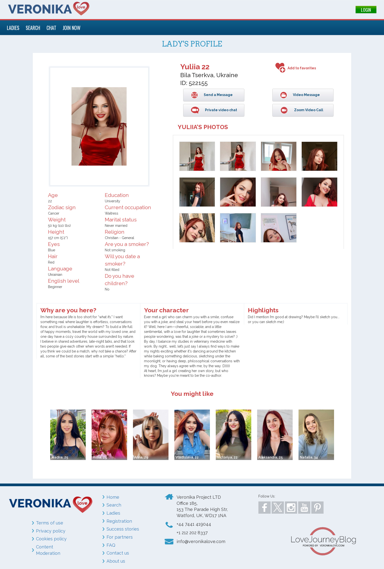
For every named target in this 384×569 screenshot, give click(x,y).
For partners (120, 537)
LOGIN (366, 10)
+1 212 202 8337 (192, 532)
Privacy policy (50, 530)
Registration (119, 521)
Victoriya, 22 (227, 457)
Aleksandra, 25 (270, 457)
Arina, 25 (100, 457)
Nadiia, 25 (59, 457)
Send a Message (218, 95)
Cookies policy (51, 538)
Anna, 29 (141, 457)
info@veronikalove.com (201, 541)
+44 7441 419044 (194, 524)
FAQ (111, 545)
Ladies (113, 513)
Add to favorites (302, 68)
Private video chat (220, 110)
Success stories (123, 529)
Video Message (306, 95)
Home (113, 497)
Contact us (118, 553)
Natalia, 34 (309, 457)
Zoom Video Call (308, 110)
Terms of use (49, 522)
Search (114, 505)
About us (116, 561)
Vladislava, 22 (187, 457)
